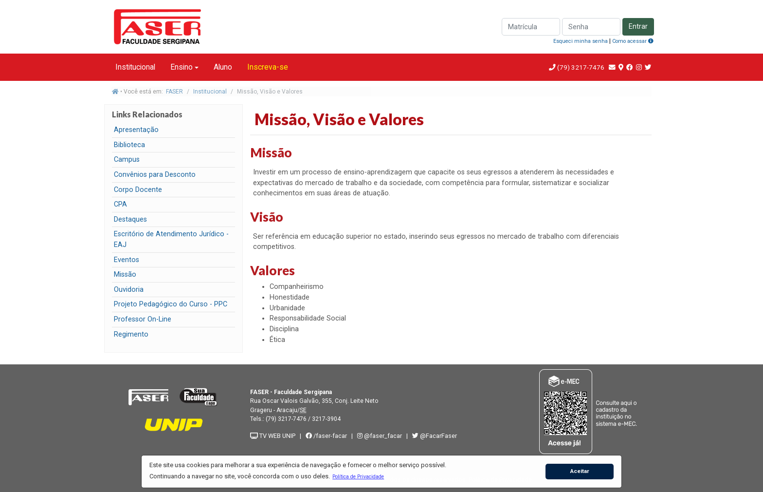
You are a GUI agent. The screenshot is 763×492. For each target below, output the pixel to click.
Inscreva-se (267, 67)
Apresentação (136, 130)
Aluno (223, 67)
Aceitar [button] (579, 471)
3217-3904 (326, 419)
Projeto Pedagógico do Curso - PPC (170, 304)
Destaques (130, 219)
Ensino (181, 67)
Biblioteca (129, 145)
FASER (174, 91)
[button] (358, 476)
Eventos (126, 260)
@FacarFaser (434, 435)
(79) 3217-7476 (580, 67)
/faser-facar (326, 435)
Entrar (638, 26)
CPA (120, 204)
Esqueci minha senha (580, 41)
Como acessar (633, 41)
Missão (125, 274)
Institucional (135, 67)
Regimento (131, 334)
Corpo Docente (138, 190)
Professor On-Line (142, 319)
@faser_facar (380, 435)
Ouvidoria (129, 289)
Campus (127, 159)
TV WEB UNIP (272, 435)
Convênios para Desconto (155, 174)
